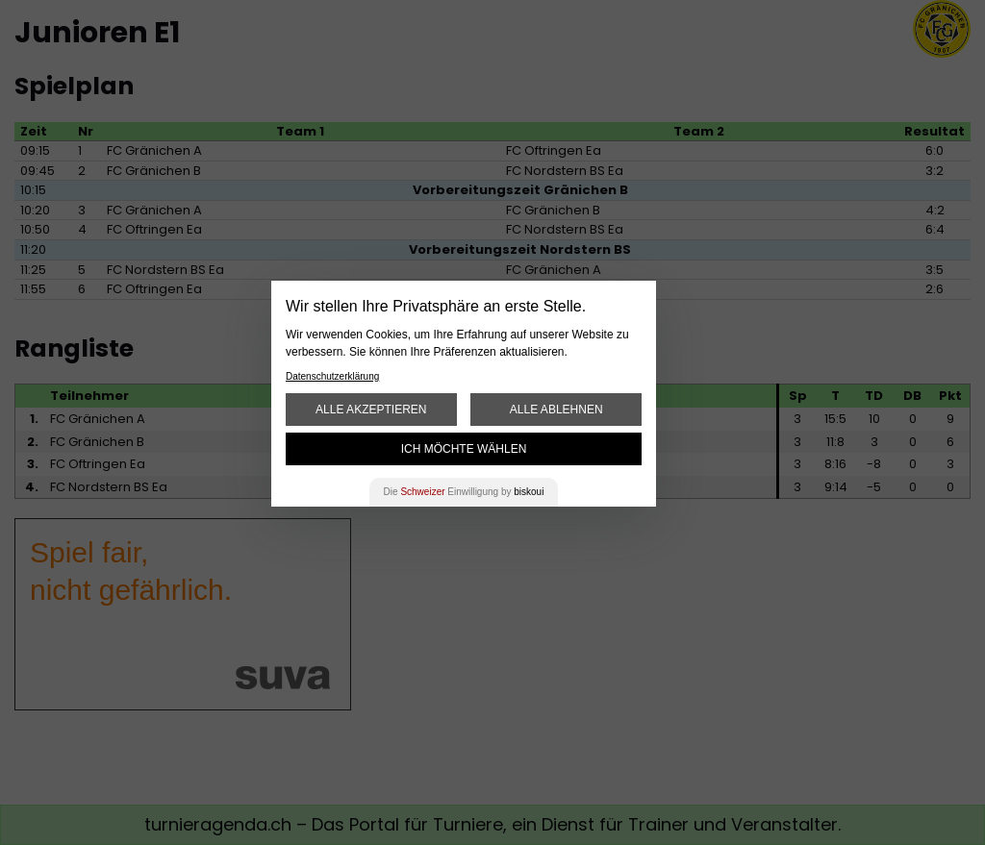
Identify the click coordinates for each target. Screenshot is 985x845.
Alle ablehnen (556, 409)
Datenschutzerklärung (332, 376)
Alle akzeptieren (371, 409)
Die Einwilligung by (464, 491)
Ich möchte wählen (464, 449)
